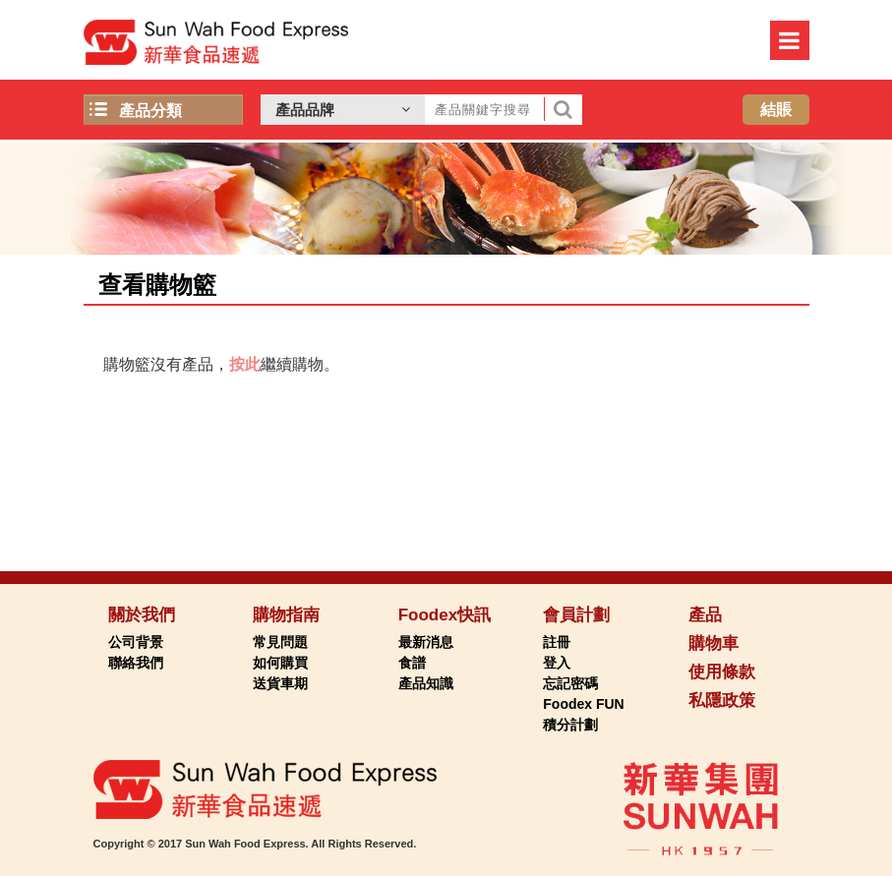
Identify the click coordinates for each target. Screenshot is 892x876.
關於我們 (141, 615)
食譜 (412, 663)
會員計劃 (576, 615)
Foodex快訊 (444, 615)
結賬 (776, 109)
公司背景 (135, 642)
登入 (556, 663)
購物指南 (286, 615)
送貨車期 (280, 683)
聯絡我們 (135, 663)
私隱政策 (721, 700)
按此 (245, 364)
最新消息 (425, 642)
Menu (789, 40)
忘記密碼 (570, 683)
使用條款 (721, 672)
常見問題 (280, 642)
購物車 (713, 643)
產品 (705, 615)
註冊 (556, 642)
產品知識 (425, 683)
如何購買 (280, 663)
